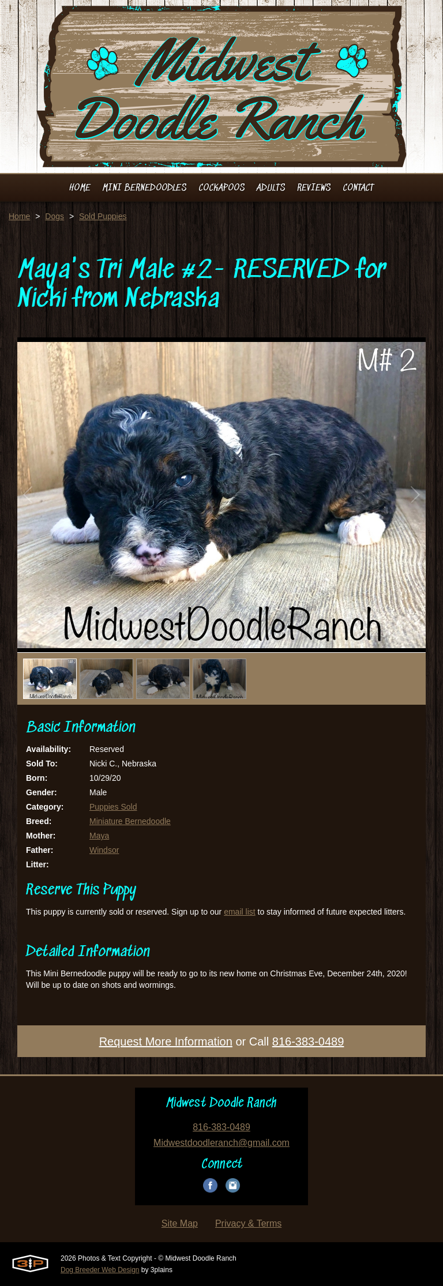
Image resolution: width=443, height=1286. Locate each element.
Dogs (54, 216)
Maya (99, 835)
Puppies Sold (113, 806)
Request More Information (165, 1041)
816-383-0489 (308, 1041)
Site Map (180, 1223)
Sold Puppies (103, 216)
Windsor (104, 850)
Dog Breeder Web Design (100, 1270)
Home (19, 216)
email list (239, 911)
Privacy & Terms (248, 1223)
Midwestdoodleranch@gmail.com (221, 1143)
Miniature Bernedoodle (130, 821)
